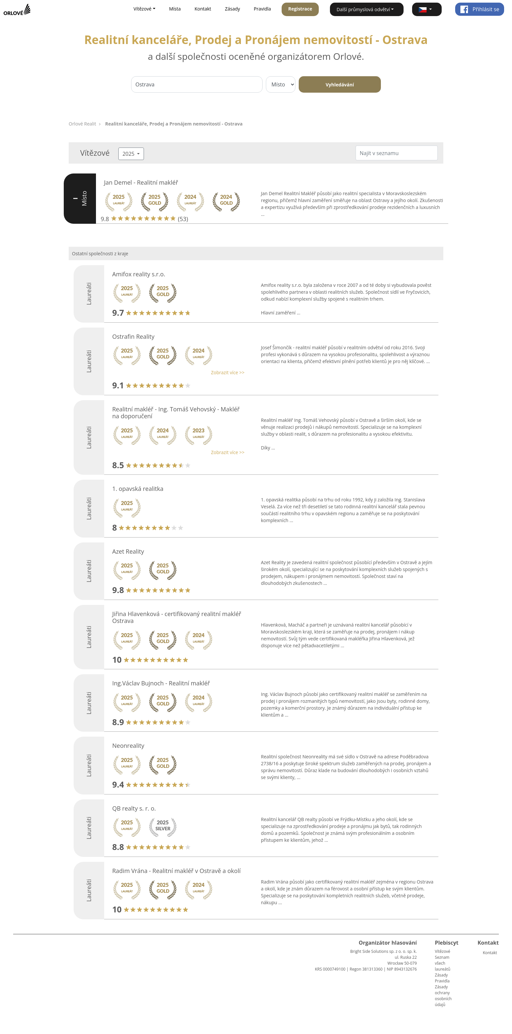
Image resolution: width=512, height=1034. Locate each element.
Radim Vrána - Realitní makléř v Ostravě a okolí (176, 871)
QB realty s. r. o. (134, 808)
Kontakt (203, 9)
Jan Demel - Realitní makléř (141, 182)
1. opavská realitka (138, 489)
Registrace (300, 9)
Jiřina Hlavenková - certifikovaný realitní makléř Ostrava (176, 617)
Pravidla (262, 9)
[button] (426, 9)
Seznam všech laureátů (442, 963)
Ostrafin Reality (133, 336)
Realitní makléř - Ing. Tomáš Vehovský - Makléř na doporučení (176, 412)
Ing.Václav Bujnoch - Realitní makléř (161, 683)
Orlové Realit (82, 124)
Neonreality (128, 745)
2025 (129, 153)
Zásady (232, 9)
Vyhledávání (340, 84)
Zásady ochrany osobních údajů (443, 995)
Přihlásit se (479, 9)
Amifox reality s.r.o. (138, 274)
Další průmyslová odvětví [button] (363, 9)
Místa (175, 9)
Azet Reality (128, 551)
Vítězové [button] (142, 9)
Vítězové (442, 951)
